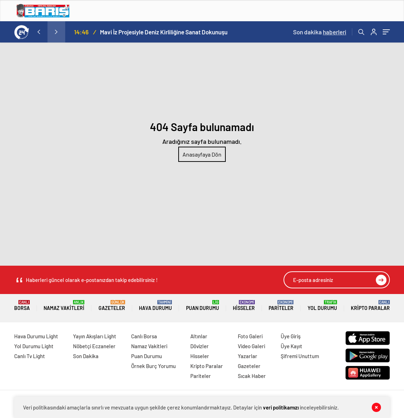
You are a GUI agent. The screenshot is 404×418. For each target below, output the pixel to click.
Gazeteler (112, 305)
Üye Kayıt (291, 346)
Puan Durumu (202, 305)
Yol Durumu (322, 305)
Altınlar (198, 336)
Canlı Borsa (144, 336)
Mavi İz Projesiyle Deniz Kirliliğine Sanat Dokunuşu (164, 31)
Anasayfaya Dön (202, 154)
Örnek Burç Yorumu (153, 366)
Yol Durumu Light (34, 346)
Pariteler (281, 305)
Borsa (22, 305)
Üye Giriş (291, 336)
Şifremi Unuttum (300, 356)
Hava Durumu (155, 305)
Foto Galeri (250, 336)
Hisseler (244, 305)
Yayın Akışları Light (94, 336)
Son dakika (319, 31)
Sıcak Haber (252, 376)
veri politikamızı (281, 407)
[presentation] (38, 32)
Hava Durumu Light (36, 336)
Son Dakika (86, 356)
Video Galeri (251, 346)
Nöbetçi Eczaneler (94, 346)
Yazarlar (247, 356)
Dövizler (199, 346)
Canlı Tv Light (29, 356)
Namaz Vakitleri (64, 305)
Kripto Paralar (370, 305)
